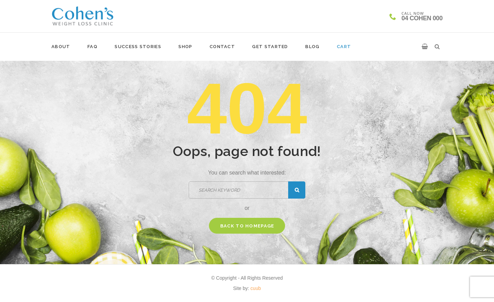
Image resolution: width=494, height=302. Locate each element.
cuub (255, 288)
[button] (424, 46)
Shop (185, 46)
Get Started (270, 46)
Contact (222, 46)
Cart (344, 46)
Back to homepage (247, 225)
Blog (312, 46)
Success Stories (138, 46)
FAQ (92, 46)
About (60, 46)
